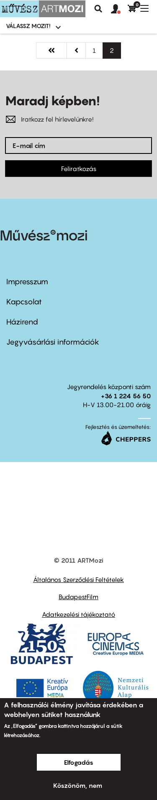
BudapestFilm (78, 596)
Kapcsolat (24, 301)
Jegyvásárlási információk (52, 342)
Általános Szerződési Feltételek (78, 579)
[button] (119, 9)
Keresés (98, 9)
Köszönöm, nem (77, 785)
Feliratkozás (78, 168)
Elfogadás (78, 762)
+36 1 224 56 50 (126, 396)
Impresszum (27, 281)
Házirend (22, 321)
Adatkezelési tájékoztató (78, 614)
